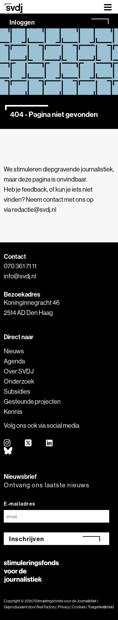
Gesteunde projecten (32, 401)
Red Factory (46, 607)
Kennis (13, 411)
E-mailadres (20, 504)
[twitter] (28, 443)
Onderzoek (19, 381)
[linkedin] (49, 443)
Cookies (79, 607)
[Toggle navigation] (108, 7)
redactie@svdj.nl (34, 209)
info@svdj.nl (20, 276)
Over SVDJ (19, 371)
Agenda (14, 361)
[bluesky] (8, 451)
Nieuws (14, 351)
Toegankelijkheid (101, 607)
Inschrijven (26, 539)
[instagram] (7, 443)
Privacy (64, 607)
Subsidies (17, 391)
